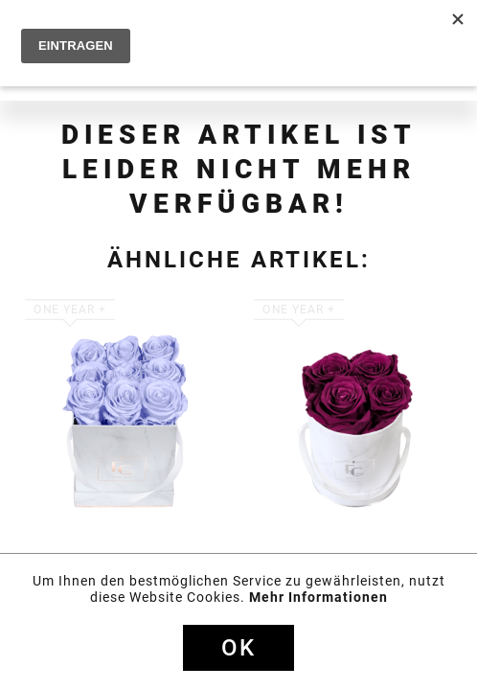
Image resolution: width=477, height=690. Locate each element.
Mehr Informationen (318, 597)
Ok (238, 647)
